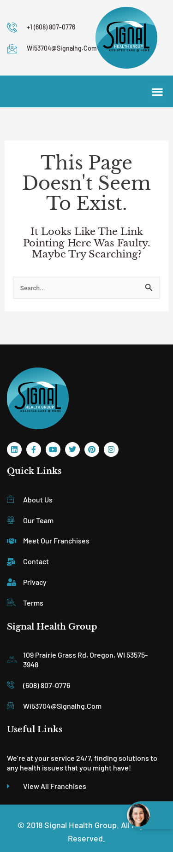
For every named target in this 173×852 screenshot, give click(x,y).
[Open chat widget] (150, 815)
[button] (157, 91)
